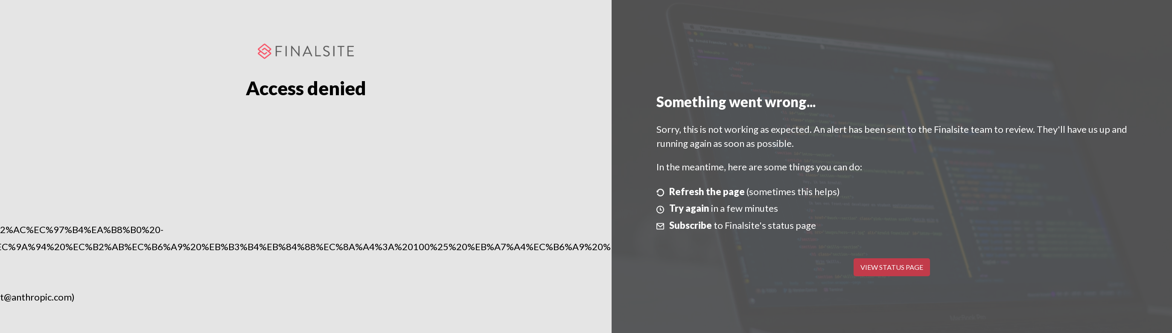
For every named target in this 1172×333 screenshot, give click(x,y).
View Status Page (891, 267)
